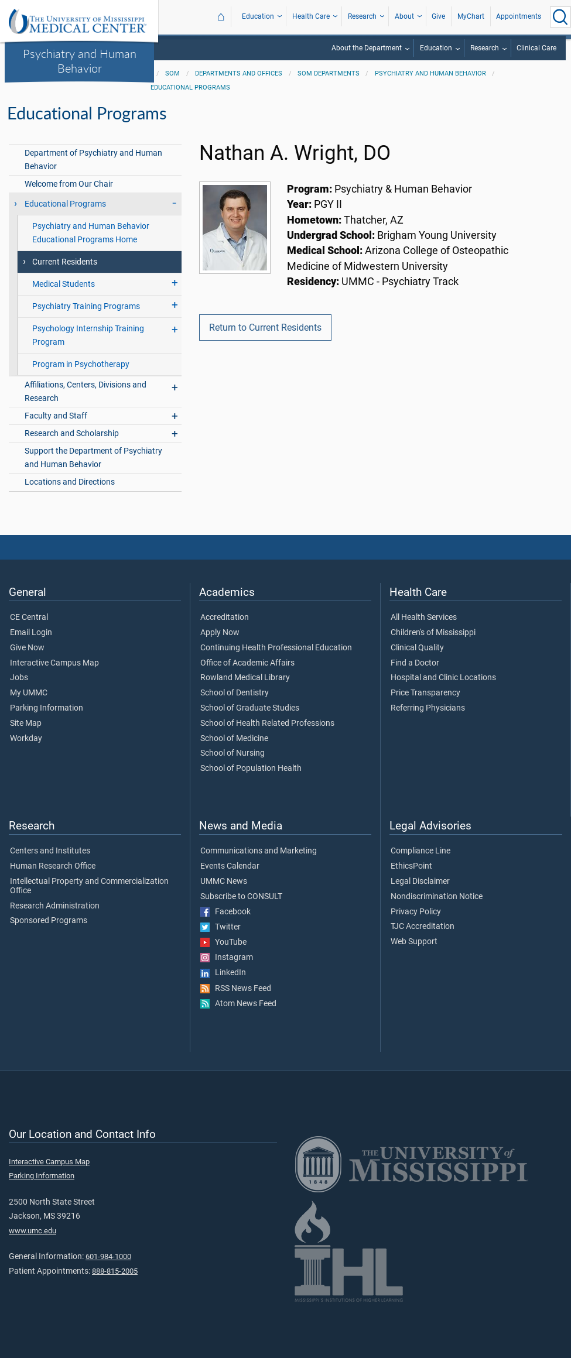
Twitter (220, 927)
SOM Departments (329, 73)
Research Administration (55, 906)
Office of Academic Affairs (247, 663)
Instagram (226, 957)
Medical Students (63, 284)
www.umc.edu (32, 1230)
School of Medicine (234, 738)
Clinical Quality (417, 648)
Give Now (27, 648)
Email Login (31, 632)
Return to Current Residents (265, 327)
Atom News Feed (238, 1004)
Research (362, 16)
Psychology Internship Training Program (88, 335)
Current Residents (64, 262)
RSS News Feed (235, 988)
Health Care (311, 16)
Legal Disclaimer (420, 881)
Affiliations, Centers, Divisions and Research (85, 391)
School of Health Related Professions (267, 723)
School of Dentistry (234, 693)
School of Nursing (232, 753)
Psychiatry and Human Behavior (79, 60)
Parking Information (46, 708)
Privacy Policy (416, 912)
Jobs (19, 678)
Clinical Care (536, 48)
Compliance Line (420, 851)
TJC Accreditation (422, 926)
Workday (26, 738)
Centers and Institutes (50, 851)
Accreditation (224, 617)
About (404, 16)
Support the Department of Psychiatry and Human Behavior (93, 457)
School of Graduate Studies (249, 708)
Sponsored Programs (48, 920)
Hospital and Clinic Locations (443, 678)
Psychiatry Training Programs (86, 306)
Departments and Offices (238, 73)
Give (438, 16)
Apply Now (220, 632)
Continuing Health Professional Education (276, 648)
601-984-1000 (108, 1256)
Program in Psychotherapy (80, 364)
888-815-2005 (115, 1271)
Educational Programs (190, 87)
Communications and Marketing (258, 851)
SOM (172, 73)
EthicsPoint (411, 866)
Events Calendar (229, 866)
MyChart (470, 16)
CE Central (29, 617)
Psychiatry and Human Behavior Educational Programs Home (90, 233)
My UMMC (28, 693)
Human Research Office (52, 866)
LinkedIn (223, 973)
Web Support (414, 942)
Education (258, 16)
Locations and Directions (70, 482)
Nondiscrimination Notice (437, 896)
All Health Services (424, 617)
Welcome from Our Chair (69, 184)
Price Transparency (425, 693)
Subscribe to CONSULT (241, 896)
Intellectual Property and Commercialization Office (89, 886)
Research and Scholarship (72, 433)
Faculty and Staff (56, 416)
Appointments (518, 16)
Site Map (26, 723)
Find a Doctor (415, 663)
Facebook (225, 912)
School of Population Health (251, 768)
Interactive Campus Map (54, 663)
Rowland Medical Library (245, 678)
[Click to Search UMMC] (560, 17)
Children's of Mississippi (433, 632)
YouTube (223, 942)
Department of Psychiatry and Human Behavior (93, 160)
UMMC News (223, 881)
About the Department (366, 48)
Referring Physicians (428, 708)
